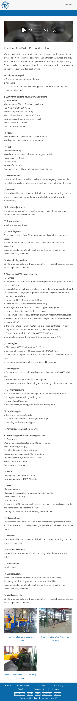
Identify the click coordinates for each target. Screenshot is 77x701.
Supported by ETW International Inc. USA (38, 698)
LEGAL (57, 694)
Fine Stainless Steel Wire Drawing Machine (20, 676)
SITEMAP (47, 694)
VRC (30, 694)
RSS (38, 694)
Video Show (38, 30)
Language (69, 4)
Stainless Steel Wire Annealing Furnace (55, 639)
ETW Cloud (20, 694)
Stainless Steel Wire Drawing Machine (20, 639)
